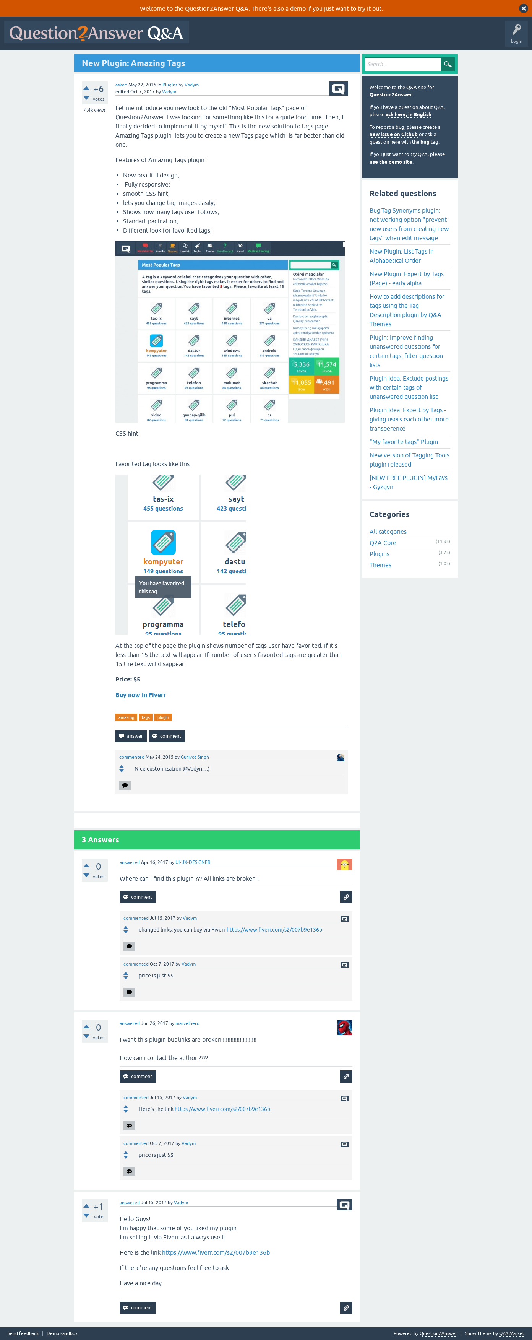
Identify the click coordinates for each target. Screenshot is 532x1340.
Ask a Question (377, 37)
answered (130, 862)
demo (298, 8)
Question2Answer (391, 95)
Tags (321, 37)
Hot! (263, 37)
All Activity (206, 37)
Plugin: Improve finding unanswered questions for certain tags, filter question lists (406, 351)
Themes (380, 564)
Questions (236, 37)
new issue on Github (394, 134)
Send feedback (23, 1333)
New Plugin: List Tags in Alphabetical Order (402, 256)
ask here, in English (408, 114)
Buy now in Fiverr (141, 695)
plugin (163, 717)
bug (425, 142)
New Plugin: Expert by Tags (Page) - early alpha (407, 278)
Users (345, 37)
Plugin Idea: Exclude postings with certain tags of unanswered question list (409, 387)
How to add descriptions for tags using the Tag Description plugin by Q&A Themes (407, 310)
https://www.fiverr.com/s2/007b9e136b (274, 930)
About (428, 37)
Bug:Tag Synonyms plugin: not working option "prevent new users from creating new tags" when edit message (409, 224)
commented (131, 757)
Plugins (169, 85)
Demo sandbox (62, 1333)
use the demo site (391, 162)
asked (121, 85)
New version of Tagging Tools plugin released (409, 460)
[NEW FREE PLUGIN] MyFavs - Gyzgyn (409, 482)
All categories (388, 531)
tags (146, 717)
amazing (126, 717)
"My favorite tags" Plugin (404, 441)
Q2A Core (383, 542)
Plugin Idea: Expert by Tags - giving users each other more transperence (409, 419)
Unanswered (292, 37)
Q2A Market (511, 1333)
